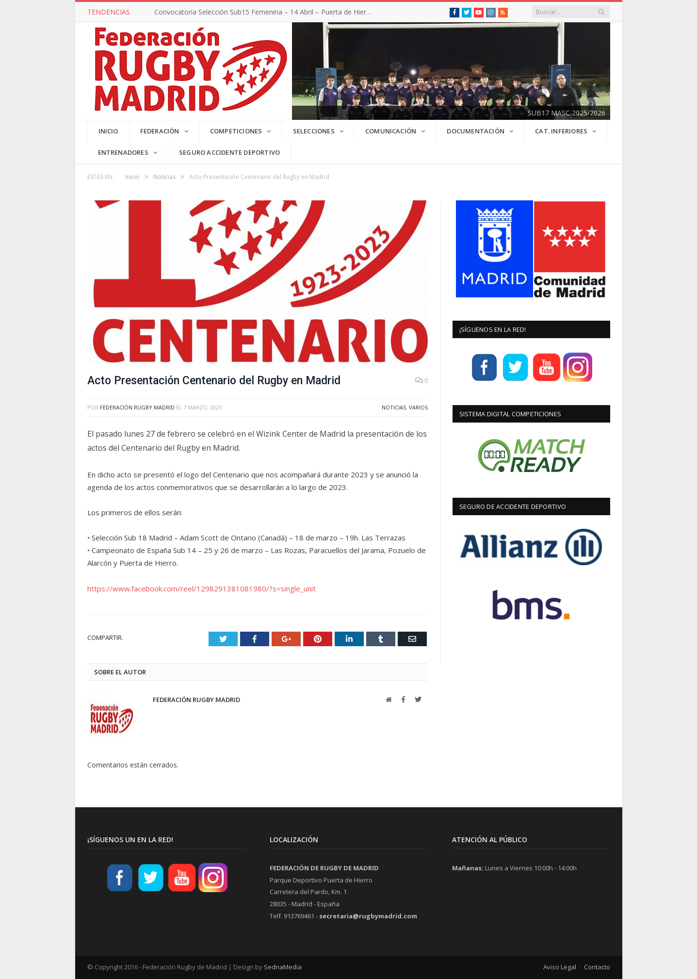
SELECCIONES (314, 131)
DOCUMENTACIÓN (475, 131)
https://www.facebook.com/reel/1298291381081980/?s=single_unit (201, 588)
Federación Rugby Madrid (137, 407)
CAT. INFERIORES (561, 131)
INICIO (108, 131)
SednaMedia (283, 967)
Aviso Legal (559, 967)
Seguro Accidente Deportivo (229, 152)
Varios (418, 407)
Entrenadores (123, 152)
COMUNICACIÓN (390, 131)
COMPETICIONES (236, 131)
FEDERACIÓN (159, 131)
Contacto (597, 967)
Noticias (394, 407)
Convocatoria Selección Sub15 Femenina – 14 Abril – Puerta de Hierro (263, 12)
